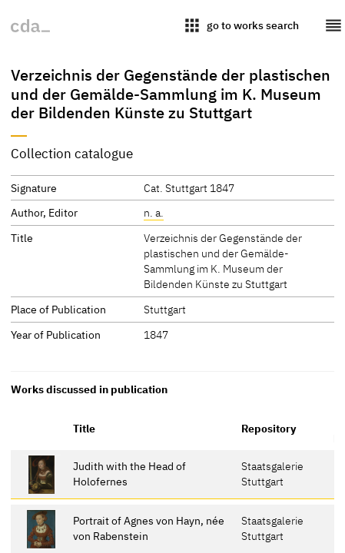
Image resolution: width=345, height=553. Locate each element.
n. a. (154, 212)
